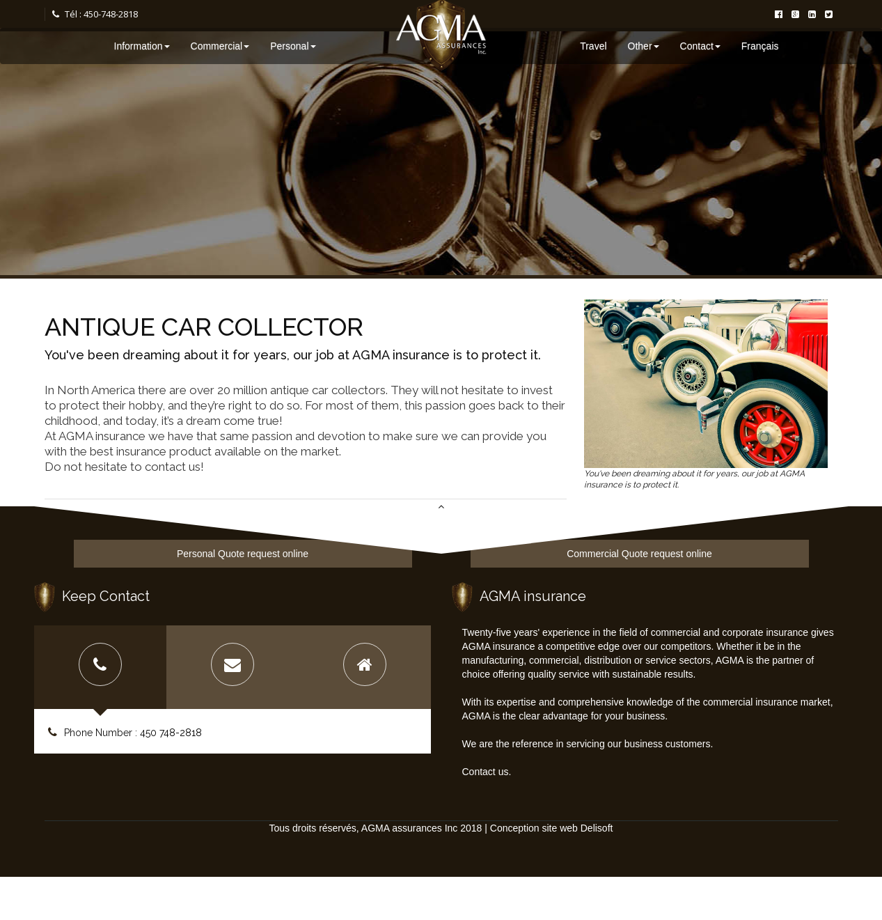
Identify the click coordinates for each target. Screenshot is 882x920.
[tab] (100, 667)
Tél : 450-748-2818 (95, 14)
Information (142, 46)
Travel (593, 46)
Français (760, 46)
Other (643, 46)
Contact (700, 46)
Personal (292, 46)
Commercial (220, 46)
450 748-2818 (171, 732)
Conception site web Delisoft (551, 828)
